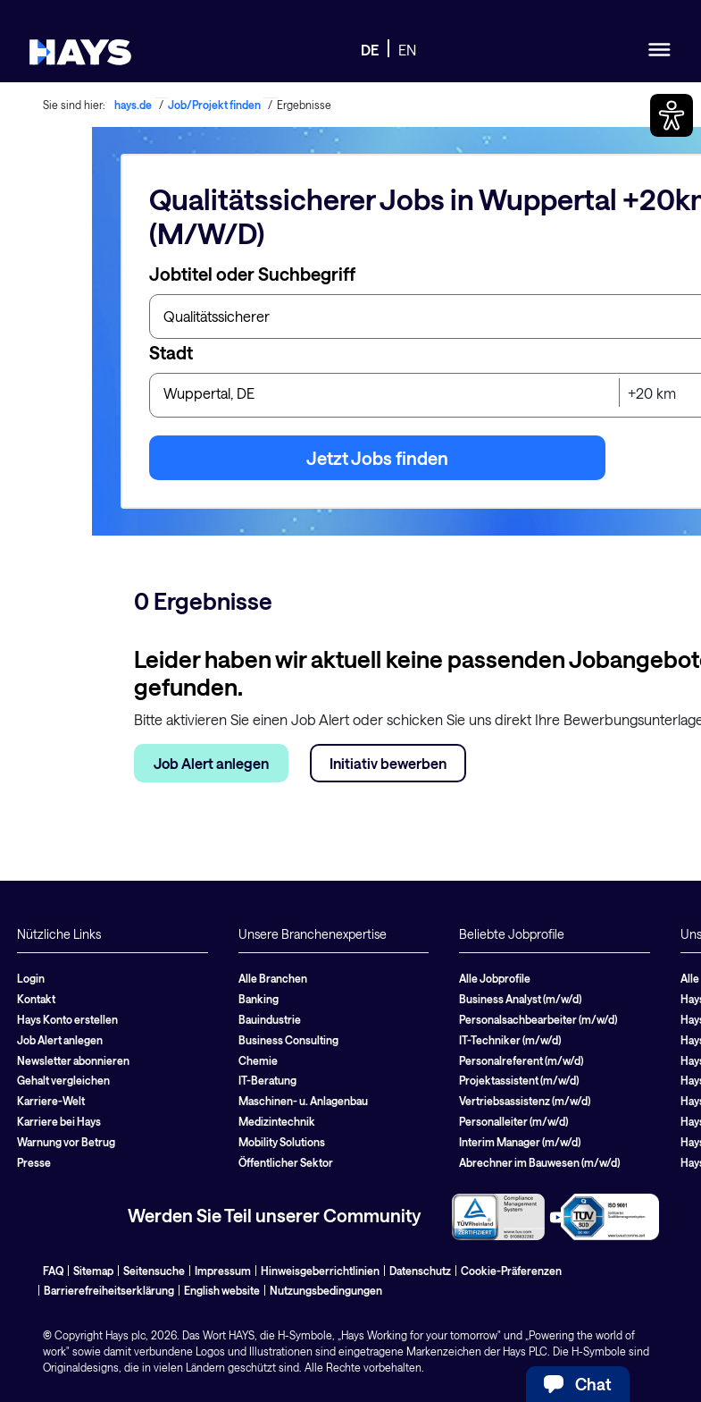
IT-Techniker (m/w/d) (510, 1040)
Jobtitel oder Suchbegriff (252, 273)
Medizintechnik (276, 1121)
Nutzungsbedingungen (326, 1290)
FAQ (53, 1270)
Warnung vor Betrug (66, 1142)
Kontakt (36, 998)
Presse (34, 1162)
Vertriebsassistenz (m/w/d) (524, 1100)
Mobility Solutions (281, 1142)
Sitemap (93, 1270)
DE (370, 49)
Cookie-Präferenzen (511, 1270)
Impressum (223, 1270)
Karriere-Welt (51, 1100)
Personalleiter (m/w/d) (513, 1121)
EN (407, 49)
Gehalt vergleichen (63, 1080)
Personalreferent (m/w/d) (521, 1060)
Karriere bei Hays (59, 1121)
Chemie (258, 1060)
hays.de (133, 104)
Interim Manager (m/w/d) (519, 1142)
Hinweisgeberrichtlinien (320, 1270)
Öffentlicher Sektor (285, 1162)
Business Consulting (288, 1040)
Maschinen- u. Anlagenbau (303, 1100)
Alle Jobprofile (494, 978)
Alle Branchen (272, 978)
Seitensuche (154, 1270)
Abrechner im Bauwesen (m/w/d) (539, 1162)
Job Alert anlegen (211, 763)
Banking (258, 998)
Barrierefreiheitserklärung (109, 1290)
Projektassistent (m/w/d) (519, 1080)
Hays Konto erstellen (67, 1019)
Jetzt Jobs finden (377, 458)
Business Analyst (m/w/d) (520, 998)
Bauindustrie (269, 1019)
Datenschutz (420, 1270)
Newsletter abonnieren (73, 1060)
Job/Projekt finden (214, 104)
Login (31, 978)
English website (222, 1290)
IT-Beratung (267, 1080)
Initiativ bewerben (388, 763)
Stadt (171, 352)
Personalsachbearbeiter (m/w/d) (538, 1019)
